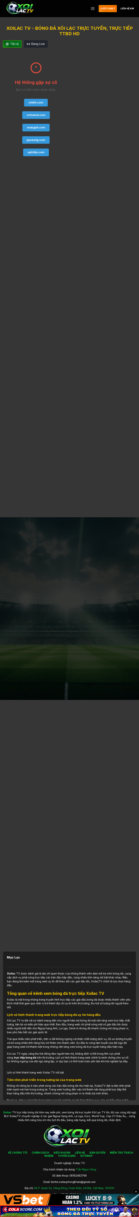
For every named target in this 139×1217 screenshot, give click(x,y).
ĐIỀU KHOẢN (62, 1152)
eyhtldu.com (36, 152)
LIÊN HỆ (80, 1152)
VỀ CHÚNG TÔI (17, 1152)
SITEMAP (86, 1155)
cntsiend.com (36, 114)
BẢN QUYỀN (97, 1152)
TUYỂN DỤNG (67, 1155)
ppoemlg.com (36, 139)
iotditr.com (36, 102)
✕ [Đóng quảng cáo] (136, 1191)
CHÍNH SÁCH (40, 1152)
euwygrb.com (36, 127)
